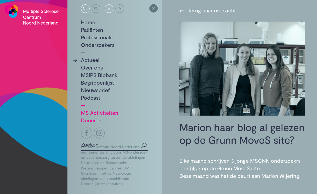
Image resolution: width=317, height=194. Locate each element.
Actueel (90, 60)
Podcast (90, 97)
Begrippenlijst (97, 82)
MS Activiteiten (99, 112)
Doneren (91, 120)
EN (96, 8)
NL (85, 8)
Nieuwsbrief (95, 90)
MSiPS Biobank (99, 75)
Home (88, 22)
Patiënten (92, 29)
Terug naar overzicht (207, 10)
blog (195, 168)
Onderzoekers (97, 44)
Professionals (97, 37)
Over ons (92, 67)
